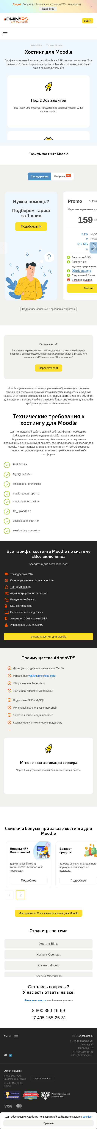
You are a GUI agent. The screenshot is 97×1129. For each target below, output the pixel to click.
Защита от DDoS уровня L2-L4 (28, 618)
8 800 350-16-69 (48, 1010)
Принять (48, 1123)
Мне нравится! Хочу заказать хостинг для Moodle (48, 913)
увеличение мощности (42, 675)
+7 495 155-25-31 (48, 1017)
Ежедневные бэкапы (22, 599)
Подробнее (47, 8)
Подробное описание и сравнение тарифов (48, 309)
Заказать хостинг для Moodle (48, 636)
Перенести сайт (48, 368)
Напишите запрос (35, 1000)
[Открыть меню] (5, 34)
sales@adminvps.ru (81, 1055)
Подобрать (31, 226)
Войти (87, 20)
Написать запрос (43, 1078)
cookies (87, 1116)
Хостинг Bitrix (48, 943)
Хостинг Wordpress (48, 976)
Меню (8, 1036)
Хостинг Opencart (49, 954)
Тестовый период (20, 586)
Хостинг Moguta (48, 965)
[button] (20, 894)
